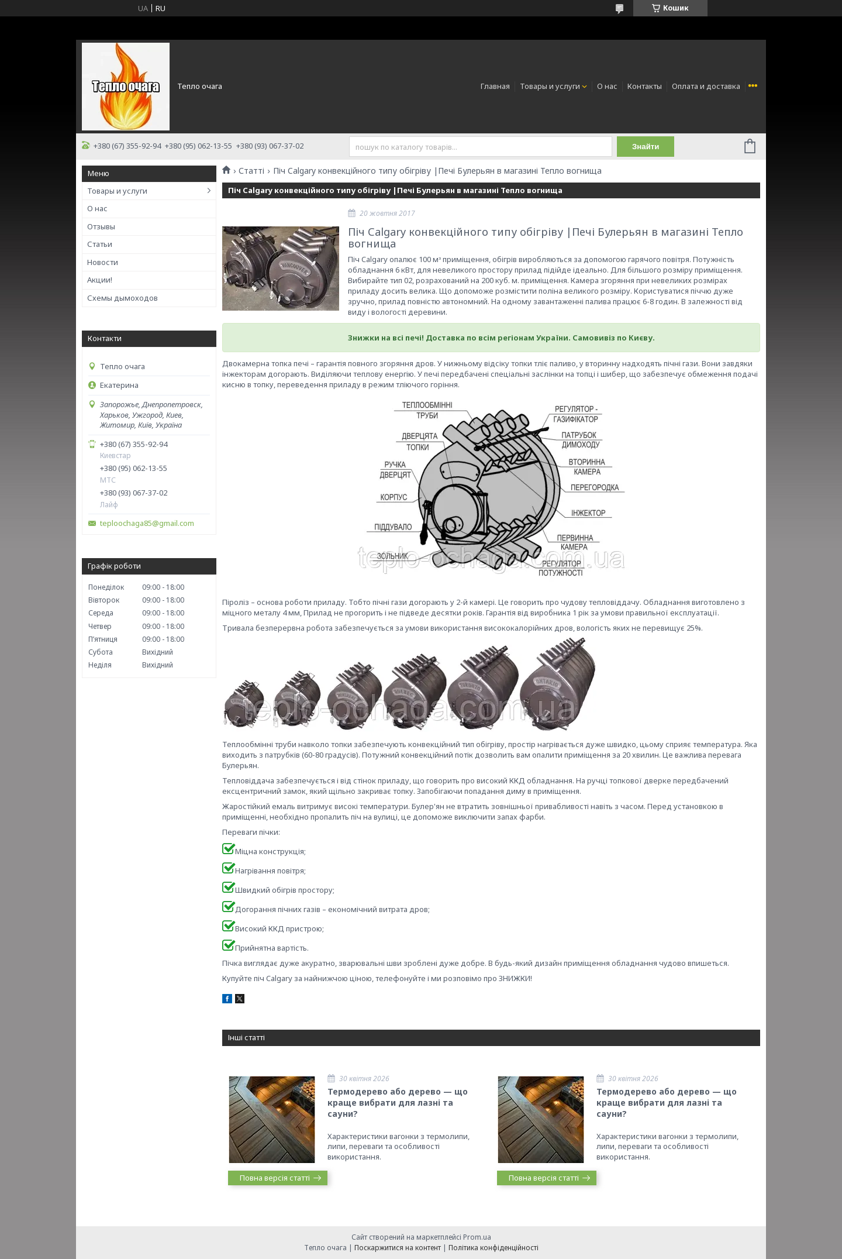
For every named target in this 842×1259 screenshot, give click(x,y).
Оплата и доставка (706, 86)
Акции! (99, 279)
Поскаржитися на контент (397, 1248)
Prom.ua (477, 1237)
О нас (607, 86)
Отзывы (101, 226)
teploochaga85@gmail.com (147, 523)
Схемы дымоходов (122, 298)
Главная (495, 86)
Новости (102, 262)
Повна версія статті (275, 1177)
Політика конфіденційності (493, 1248)
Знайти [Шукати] (646, 146)
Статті (251, 171)
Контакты (644, 86)
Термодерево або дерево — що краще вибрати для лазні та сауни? (397, 1102)
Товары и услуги (550, 86)
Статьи (99, 244)
